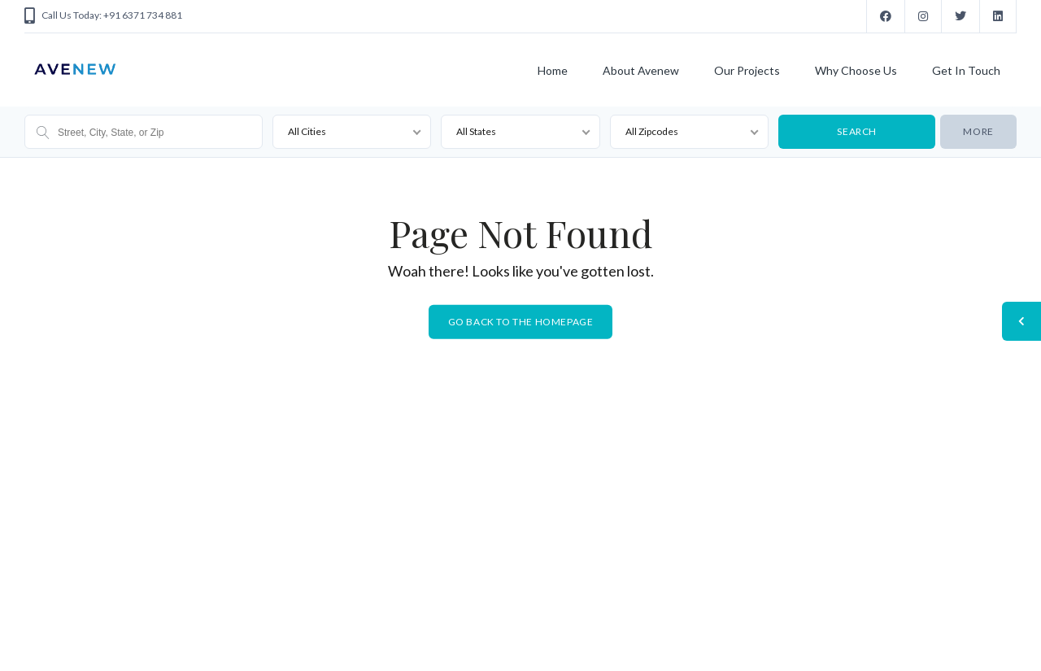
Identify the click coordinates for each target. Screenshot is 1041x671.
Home (553, 70)
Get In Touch (966, 70)
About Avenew (641, 70)
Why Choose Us (856, 70)
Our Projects (747, 70)
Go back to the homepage (521, 322)
